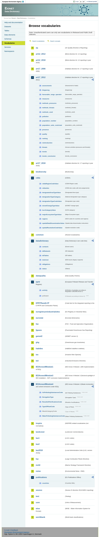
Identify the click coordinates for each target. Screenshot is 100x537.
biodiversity (41, 172)
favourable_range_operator (52, 94)
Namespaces (9, 51)
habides (39, 349)
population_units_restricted (52, 125)
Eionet (14, 18)
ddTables (45, 255)
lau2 (37, 444)
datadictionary (42, 241)
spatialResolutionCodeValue (52, 228)
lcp (37, 459)
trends (44, 152)
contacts (45, 247)
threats (44, 147)
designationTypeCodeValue (52, 201)
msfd (38, 465)
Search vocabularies (38, 41)
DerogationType (47, 397)
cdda (38, 178)
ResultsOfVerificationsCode (52, 402)
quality (44, 134)
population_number (49, 121)
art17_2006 (40, 69)
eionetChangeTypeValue (50, 206)
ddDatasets (46, 251)
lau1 (37, 438)
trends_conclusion (48, 156)
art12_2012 (40, 54)
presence (45, 130)
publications (41, 477)
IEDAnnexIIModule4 (44, 384)
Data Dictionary (21, 18)
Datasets (7, 26)
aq (37, 48)
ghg (37, 342)
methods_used (47, 112)
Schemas (7, 39)
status (44, 269)
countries (45, 483)
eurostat (39, 318)
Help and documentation (13, 22)
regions (45, 219)
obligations (46, 264)
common (40, 235)
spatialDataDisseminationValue (53, 223)
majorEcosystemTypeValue (51, 214)
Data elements (9, 35)
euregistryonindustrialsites (48, 312)
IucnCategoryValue (49, 210)
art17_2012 (40, 77)
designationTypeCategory (51, 197)
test (37, 496)
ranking (45, 138)
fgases (39, 330)
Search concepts (55, 41)
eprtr (38, 282)
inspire (39, 423)
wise (38, 509)
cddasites (45, 188)
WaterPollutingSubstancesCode (53, 416)
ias (37, 355)
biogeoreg (45, 90)
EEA (13, 1)
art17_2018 (40, 163)
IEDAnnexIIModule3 (44, 376)
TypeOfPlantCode (48, 406)
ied (37, 361)
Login (77, 1)
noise (38, 471)
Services (7, 47)
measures (45, 99)
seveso (39, 490)
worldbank (40, 517)
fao (37, 324)
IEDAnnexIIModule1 (44, 367)
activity (44, 290)
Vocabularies (9, 43)
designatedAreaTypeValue (51, 192)
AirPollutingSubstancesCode (52, 392)
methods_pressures (49, 103)
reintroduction (47, 143)
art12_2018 (40, 60)
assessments (47, 86)
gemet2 (39, 336)
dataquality (41, 276)
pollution (45, 116)
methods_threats (48, 108)
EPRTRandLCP (42, 303)
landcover (40, 432)
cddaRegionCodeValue (50, 184)
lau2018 (39, 450)
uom (38, 502)
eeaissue (45, 260)
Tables (6, 31)
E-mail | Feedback (11, 530)
